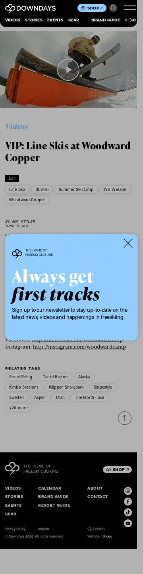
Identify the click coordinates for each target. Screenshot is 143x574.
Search (113, 8)
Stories (33, 20)
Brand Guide (105, 20)
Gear (73, 20)
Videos (12, 20)
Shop (95, 8)
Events (55, 20)
